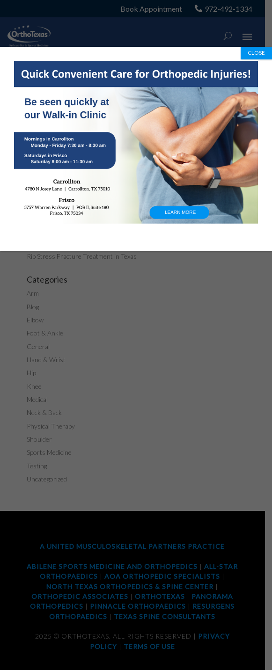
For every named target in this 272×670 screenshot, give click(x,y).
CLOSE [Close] (256, 52)
